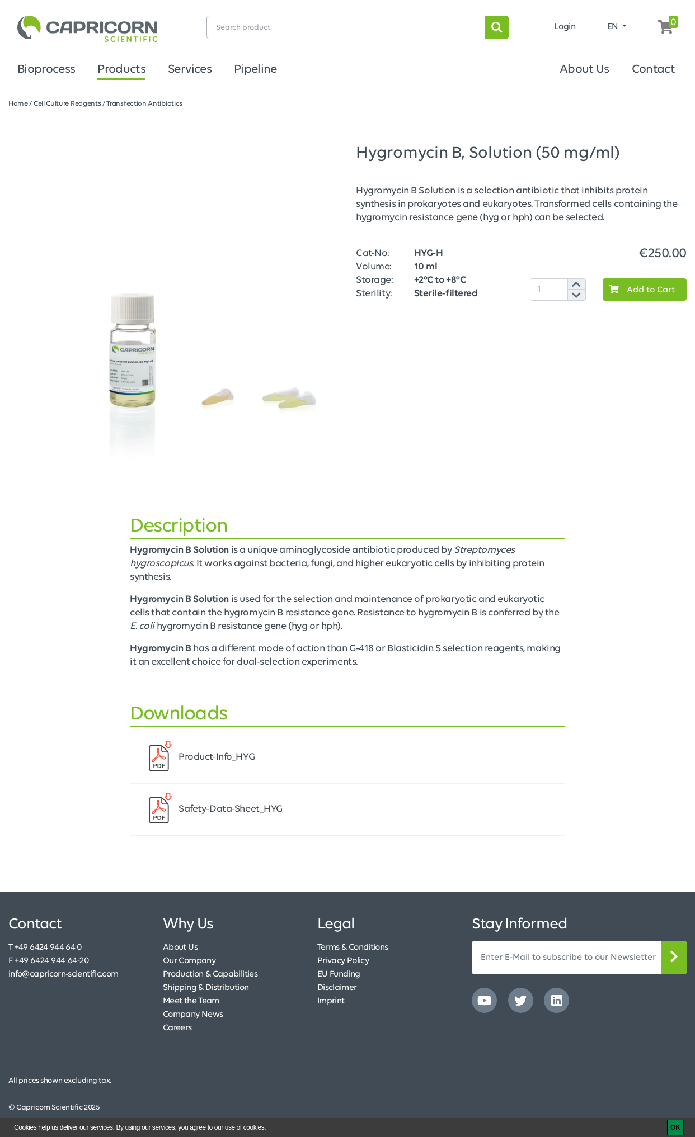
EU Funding (338, 974)
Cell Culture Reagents (67, 103)
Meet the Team (191, 1001)
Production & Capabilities (210, 974)
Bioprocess (46, 69)
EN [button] (614, 26)
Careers (177, 1028)
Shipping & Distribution (205, 987)
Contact (653, 69)
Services (190, 69)
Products (121, 69)
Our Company (189, 960)
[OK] (675, 1127)
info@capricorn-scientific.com (63, 974)
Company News (193, 1014)
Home (18, 103)
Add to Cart (639, 289)
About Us (584, 69)
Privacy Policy (343, 960)
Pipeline (255, 69)
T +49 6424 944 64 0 (45, 947)
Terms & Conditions (352, 947)
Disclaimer (337, 987)
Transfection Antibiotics (144, 103)
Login (565, 26)
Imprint (331, 1001)
